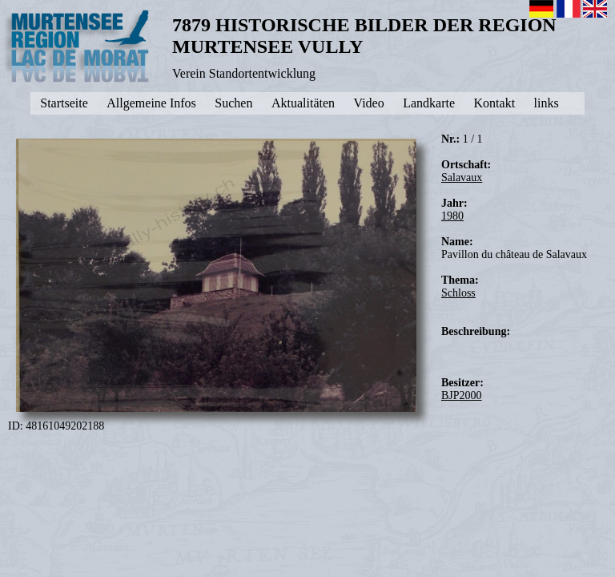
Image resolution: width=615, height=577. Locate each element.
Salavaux (461, 177)
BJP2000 (461, 395)
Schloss (458, 293)
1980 (452, 216)
